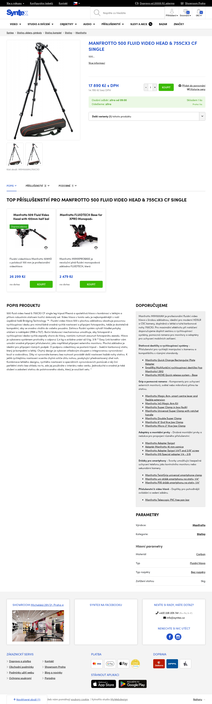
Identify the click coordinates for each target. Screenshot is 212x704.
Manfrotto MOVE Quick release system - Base (171, 375)
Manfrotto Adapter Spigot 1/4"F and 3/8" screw (172, 450)
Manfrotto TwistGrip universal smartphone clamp (173, 475)
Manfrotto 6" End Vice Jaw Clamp (164, 422)
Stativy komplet (53, 32)
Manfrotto (81, 32)
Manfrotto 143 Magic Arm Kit (161, 403)
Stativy (68, 32)
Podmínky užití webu (21, 672)
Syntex (10, 32)
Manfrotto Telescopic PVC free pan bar (167, 500)
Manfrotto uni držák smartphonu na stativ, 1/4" (172, 479)
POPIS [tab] (12, 186)
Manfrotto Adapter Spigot (160, 443)
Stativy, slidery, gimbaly (29, 32)
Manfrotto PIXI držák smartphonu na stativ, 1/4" (172, 482)
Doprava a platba (20, 661)
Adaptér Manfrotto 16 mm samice (164, 446)
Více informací (97, 63)
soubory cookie (80, 699)
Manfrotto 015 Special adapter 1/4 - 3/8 (168, 454)
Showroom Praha (55, 667)
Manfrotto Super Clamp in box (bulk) (166, 407)
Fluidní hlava (197, 563)
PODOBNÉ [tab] (68, 186)
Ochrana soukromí (20, 678)
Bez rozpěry (198, 572)
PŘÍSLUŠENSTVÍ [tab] (38, 186)
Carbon (200, 554)
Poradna (50, 678)
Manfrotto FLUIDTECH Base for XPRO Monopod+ (81, 217)
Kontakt (63, 3)
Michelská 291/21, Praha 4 (47, 605)
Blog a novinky (53, 672)
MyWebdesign (119, 699)
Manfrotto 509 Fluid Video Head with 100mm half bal (31, 217)
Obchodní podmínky (21, 667)
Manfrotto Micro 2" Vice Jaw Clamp (165, 426)
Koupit (166, 87)
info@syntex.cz (176, 618)
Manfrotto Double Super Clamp (163, 418)
